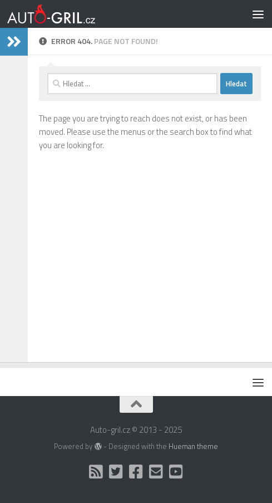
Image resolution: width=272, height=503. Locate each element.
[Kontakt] (156, 472)
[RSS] (96, 472)
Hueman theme (193, 446)
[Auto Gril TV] (176, 472)
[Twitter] (116, 472)
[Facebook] (136, 472)
